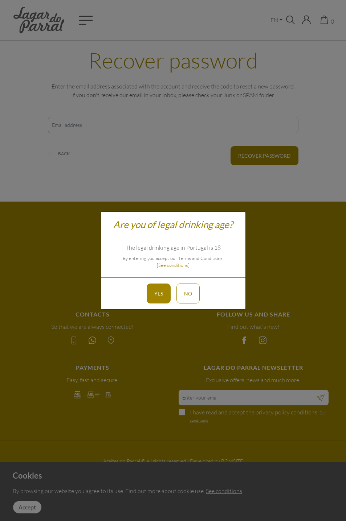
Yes (158, 293)
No (188, 293)
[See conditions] (173, 265)
